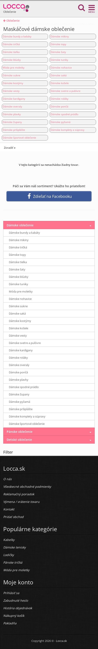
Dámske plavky (12, 114)
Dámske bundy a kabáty (17, 36)
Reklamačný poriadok (18, 494)
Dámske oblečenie (20, 225)
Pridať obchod (13, 517)
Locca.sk (61, 641)
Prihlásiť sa (11, 593)
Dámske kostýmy (13, 83)
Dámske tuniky (59, 60)
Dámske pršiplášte (14, 130)
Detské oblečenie (19, 440)
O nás (7, 479)
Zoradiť (9, 148)
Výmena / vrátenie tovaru (21, 502)
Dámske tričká (11, 44)
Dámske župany (12, 122)
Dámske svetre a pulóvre (65, 91)
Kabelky (8, 540)
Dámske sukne (11, 75)
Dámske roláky (59, 99)
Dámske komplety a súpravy (67, 130)
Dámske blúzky (12, 60)
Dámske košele (59, 83)
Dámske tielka (11, 52)
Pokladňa (9, 623)
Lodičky (8, 555)
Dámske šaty (58, 52)
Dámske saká (58, 75)
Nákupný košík (13, 616)
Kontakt (8, 509)
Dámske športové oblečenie (19, 137)
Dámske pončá (59, 106)
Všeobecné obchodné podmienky (27, 486)
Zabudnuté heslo (15, 600)
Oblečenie (11, 20)
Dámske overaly (12, 106)
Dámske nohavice (61, 67)
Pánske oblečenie (19, 432)
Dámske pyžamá (60, 122)
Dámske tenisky (14, 547)
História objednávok (17, 608)
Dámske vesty (11, 91)
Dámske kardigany (14, 99)
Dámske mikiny (59, 36)
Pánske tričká (12, 562)
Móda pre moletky (13, 67)
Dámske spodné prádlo (64, 114)
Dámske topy (58, 44)
